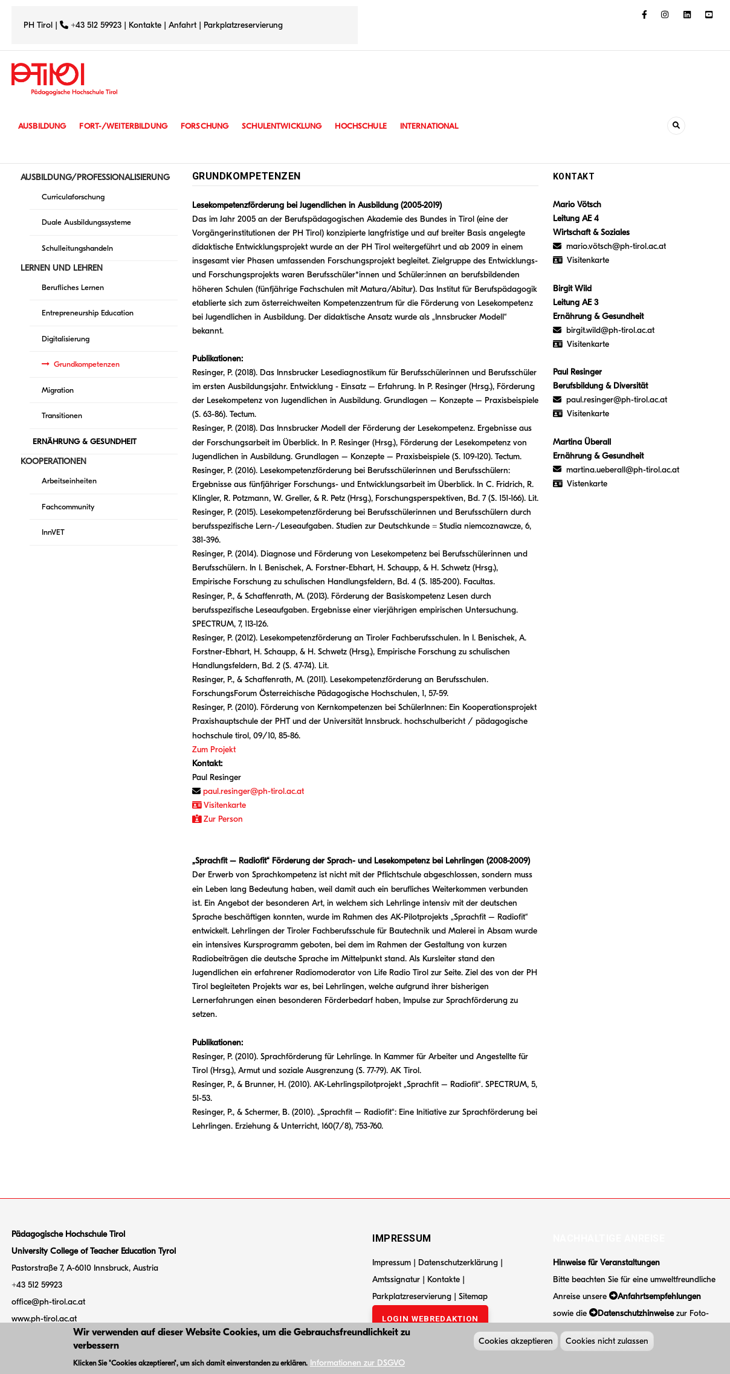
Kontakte (145, 25)
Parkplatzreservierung (243, 25)
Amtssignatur (397, 1279)
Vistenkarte (587, 484)
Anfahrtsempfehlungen (659, 1296)
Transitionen (62, 415)
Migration (58, 390)
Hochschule (374, 126)
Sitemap (473, 1296)
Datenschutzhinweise (636, 1313)
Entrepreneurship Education (88, 312)
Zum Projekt (214, 749)
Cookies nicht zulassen (607, 1342)
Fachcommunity (68, 506)
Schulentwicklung (292, 126)
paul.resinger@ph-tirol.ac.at (253, 791)
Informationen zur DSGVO (357, 1364)
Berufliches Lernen (73, 287)
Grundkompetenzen (87, 364)
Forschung (212, 126)
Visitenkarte (223, 805)
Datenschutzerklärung (458, 1262)
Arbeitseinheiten (69, 480)
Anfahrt (184, 25)
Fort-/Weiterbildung (128, 126)
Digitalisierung (65, 338)
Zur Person (218, 819)
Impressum (391, 1262)
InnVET (53, 532)
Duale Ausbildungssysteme (86, 222)
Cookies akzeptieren (516, 1342)
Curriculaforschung (73, 196)
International (445, 126)
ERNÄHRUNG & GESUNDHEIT (85, 441)
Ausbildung (43, 126)
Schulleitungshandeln (77, 248)
